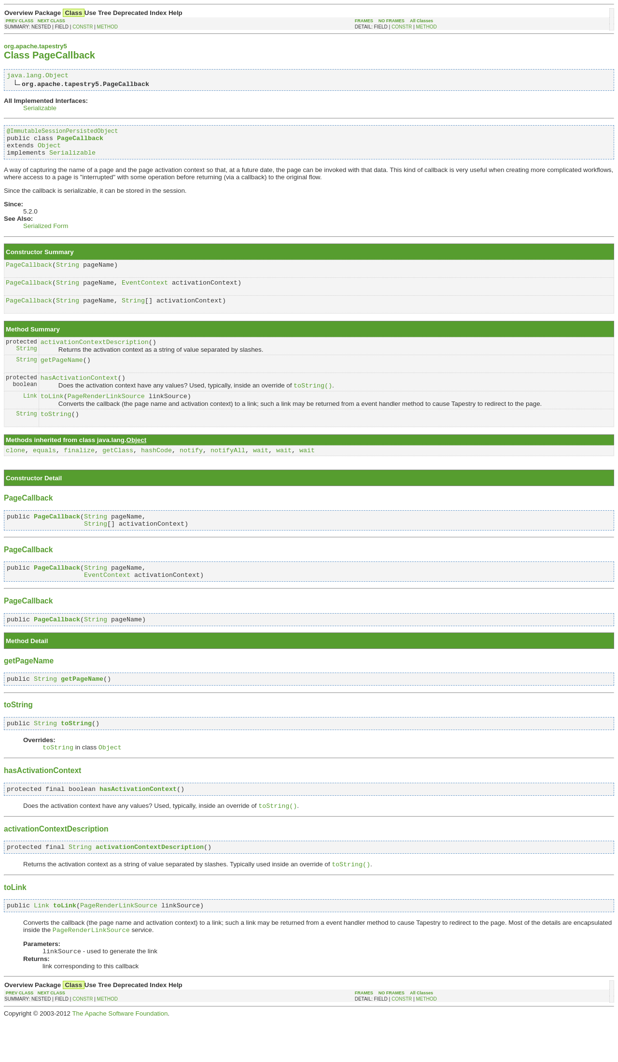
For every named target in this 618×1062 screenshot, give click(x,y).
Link (30, 414)
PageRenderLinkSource (106, 414)
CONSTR (82, 26)
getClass (117, 471)
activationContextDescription (95, 355)
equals (44, 471)
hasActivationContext (79, 393)
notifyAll (228, 471)
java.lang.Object (38, 76)
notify (191, 471)
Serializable (39, 109)
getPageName (62, 374)
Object (49, 150)
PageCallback (29, 273)
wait (260, 471)
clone (15, 471)
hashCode (156, 471)
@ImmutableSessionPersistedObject (62, 133)
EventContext (145, 292)
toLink (52, 414)
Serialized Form (45, 233)
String (67, 273)
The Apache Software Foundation (120, 1054)
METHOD (107, 26)
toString (56, 434)
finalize (79, 471)
